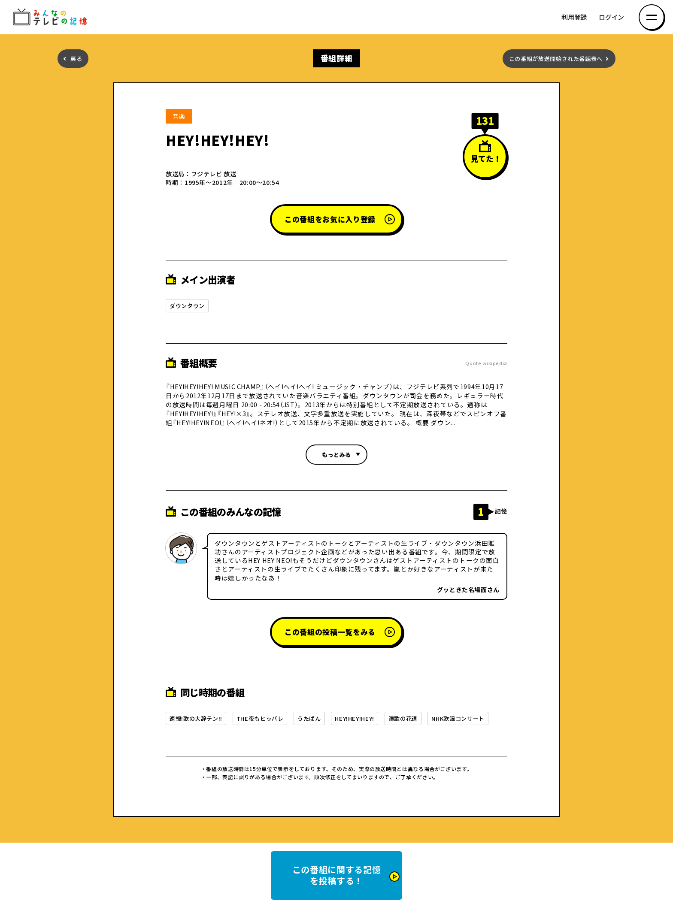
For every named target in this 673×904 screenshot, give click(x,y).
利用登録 (574, 17)
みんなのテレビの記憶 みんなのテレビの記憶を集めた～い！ (51, 17)
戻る (76, 58)
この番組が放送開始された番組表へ (556, 58)
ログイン (611, 17)
